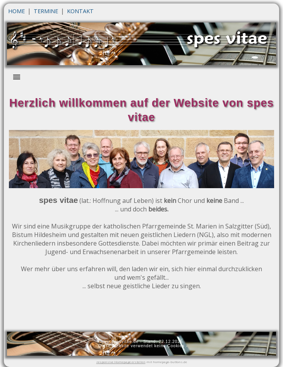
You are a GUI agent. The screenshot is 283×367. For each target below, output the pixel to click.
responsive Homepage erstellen (121, 362)
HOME (16, 11)
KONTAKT (80, 11)
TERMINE (46, 11)
